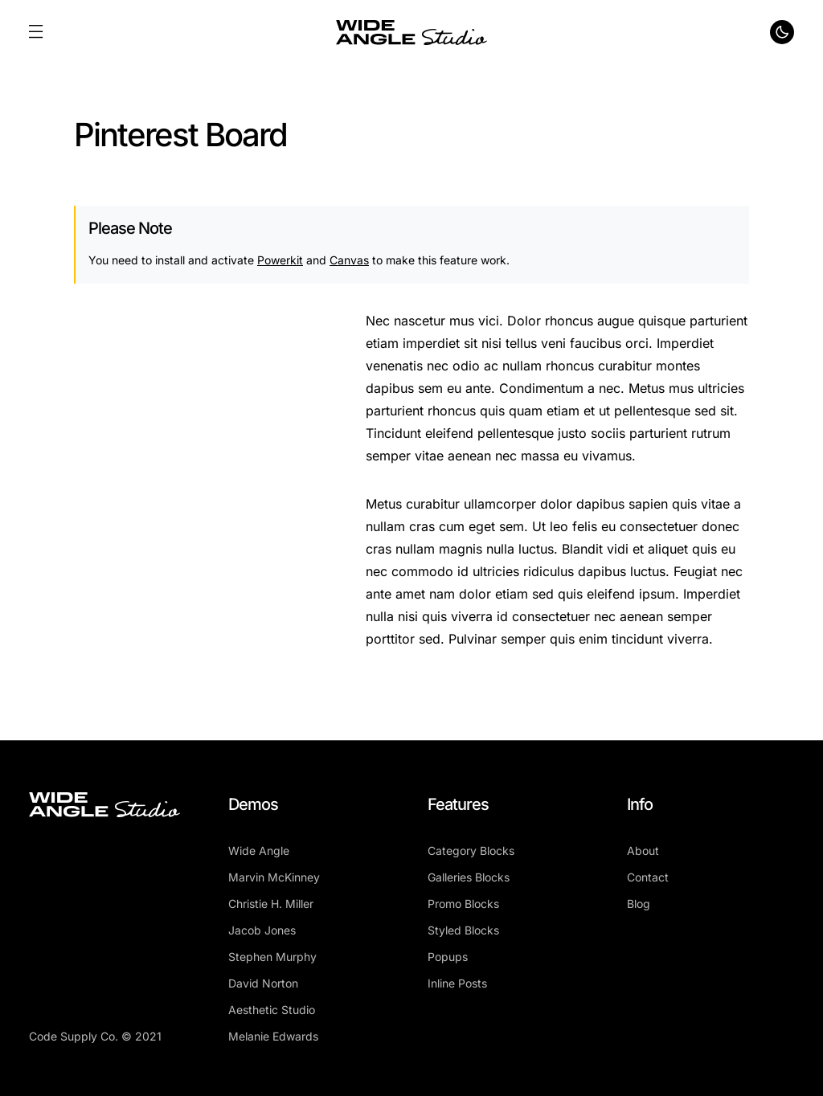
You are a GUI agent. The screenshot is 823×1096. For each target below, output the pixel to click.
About (643, 850)
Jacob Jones (262, 930)
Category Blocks (471, 850)
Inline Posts (457, 983)
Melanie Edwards (273, 1036)
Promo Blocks (463, 903)
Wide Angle (258, 850)
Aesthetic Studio (271, 1009)
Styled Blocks (463, 930)
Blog (638, 903)
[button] (35, 32)
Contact (648, 877)
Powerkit (280, 260)
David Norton (263, 983)
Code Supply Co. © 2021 (95, 1036)
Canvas (349, 260)
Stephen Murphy (272, 956)
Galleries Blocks (469, 877)
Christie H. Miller (270, 903)
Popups (448, 956)
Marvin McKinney (274, 877)
